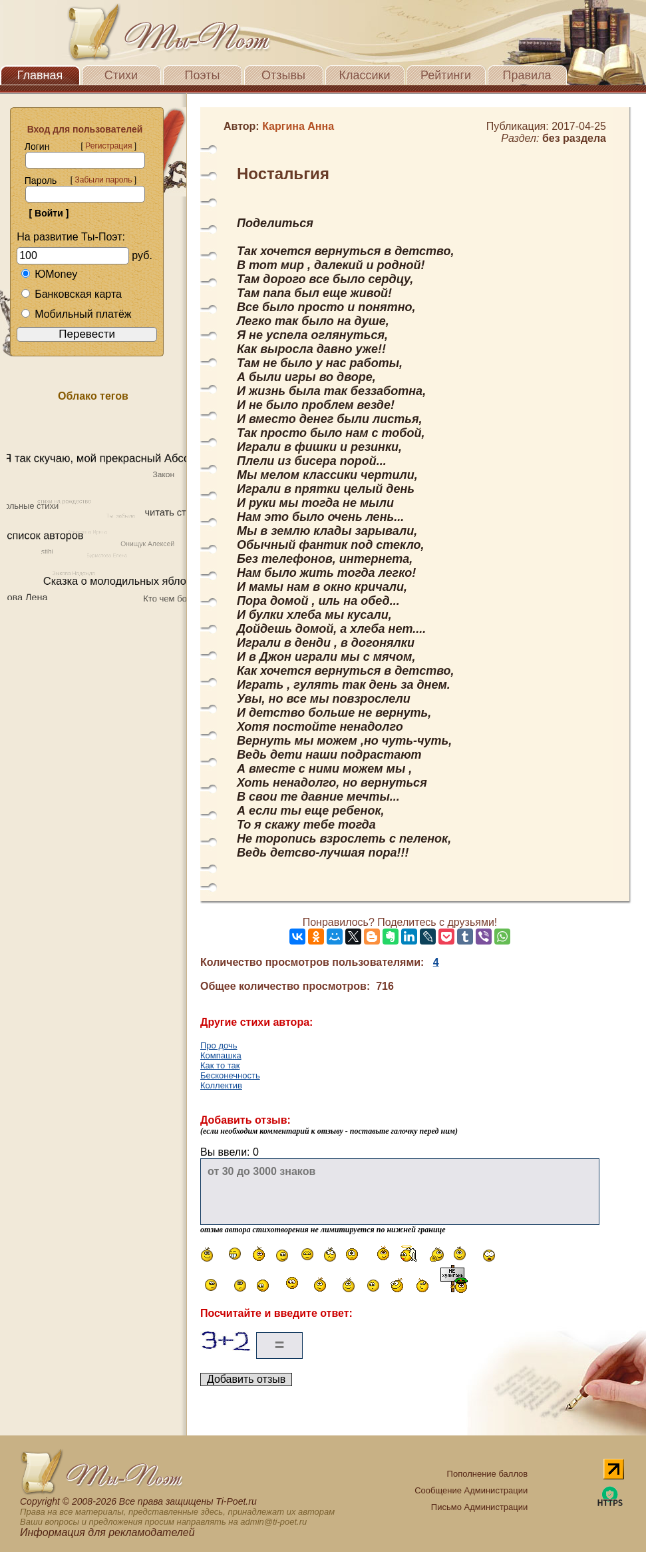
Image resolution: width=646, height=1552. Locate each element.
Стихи (121, 75)
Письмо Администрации (479, 1507)
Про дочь (219, 1045)
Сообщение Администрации (471, 1490)
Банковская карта (71, 294)
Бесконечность (230, 1075)
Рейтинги (445, 75)
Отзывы (283, 75)
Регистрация (108, 146)
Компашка (221, 1055)
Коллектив (221, 1085)
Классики (365, 75)
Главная (40, 75)
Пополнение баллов (487, 1474)
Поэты (202, 75)
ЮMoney (49, 274)
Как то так (220, 1065)
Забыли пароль (103, 180)
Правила (526, 75)
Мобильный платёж (76, 314)
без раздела (574, 138)
